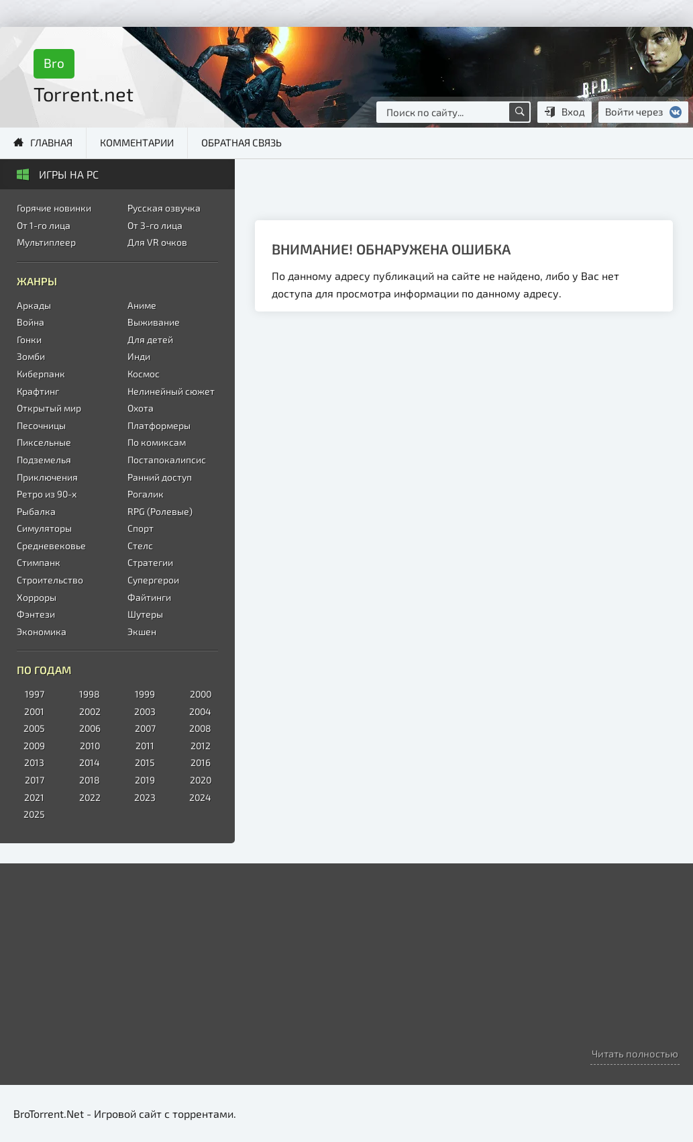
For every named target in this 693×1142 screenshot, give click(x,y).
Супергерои (153, 579)
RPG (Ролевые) (160, 511)
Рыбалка (36, 511)
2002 (90, 711)
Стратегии (150, 562)
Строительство (50, 579)
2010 (90, 745)
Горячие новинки (54, 207)
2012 (201, 745)
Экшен (141, 631)
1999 (145, 694)
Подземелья (44, 459)
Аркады (34, 305)
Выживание (153, 322)
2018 (89, 780)
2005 (34, 728)
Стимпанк (38, 562)
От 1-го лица (43, 225)
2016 (201, 762)
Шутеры (145, 614)
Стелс (140, 545)
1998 (89, 694)
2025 (34, 814)
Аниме (141, 305)
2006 (90, 728)
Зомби (31, 356)
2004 (200, 711)
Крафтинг (38, 391)
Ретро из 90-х (46, 493)
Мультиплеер (46, 242)
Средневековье (51, 545)
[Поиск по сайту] (519, 112)
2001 (34, 711)
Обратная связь (241, 142)
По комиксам (156, 442)
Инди (138, 356)
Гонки (29, 339)
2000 (200, 694)
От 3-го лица (154, 225)
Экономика (41, 631)
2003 (145, 711)
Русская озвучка (164, 207)
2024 (200, 797)
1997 (34, 694)
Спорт (140, 528)
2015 (145, 762)
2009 (34, 745)
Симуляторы (44, 528)
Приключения (47, 477)
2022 (90, 797)
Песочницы (41, 425)
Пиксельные (44, 442)
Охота (140, 408)
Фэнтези (36, 614)
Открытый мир (49, 408)
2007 (145, 728)
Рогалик (145, 493)
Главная (51, 142)
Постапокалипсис (166, 459)
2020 (200, 780)
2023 (145, 797)
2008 (200, 728)
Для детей (150, 339)
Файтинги (149, 597)
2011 (145, 745)
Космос (143, 373)
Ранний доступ (159, 477)
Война (30, 322)
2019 (145, 780)
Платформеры (159, 425)
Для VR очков (157, 242)
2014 (89, 762)
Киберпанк (41, 373)
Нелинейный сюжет (171, 391)
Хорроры (36, 597)
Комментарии (137, 142)
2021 (34, 797)
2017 (34, 780)
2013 (34, 762)
